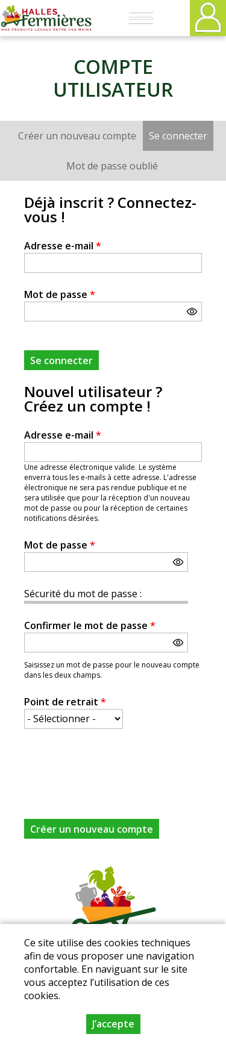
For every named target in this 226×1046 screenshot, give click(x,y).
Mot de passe (59, 294)
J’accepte (113, 1023)
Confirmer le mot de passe (89, 625)
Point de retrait (65, 701)
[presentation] (115, 766)
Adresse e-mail (62, 245)
